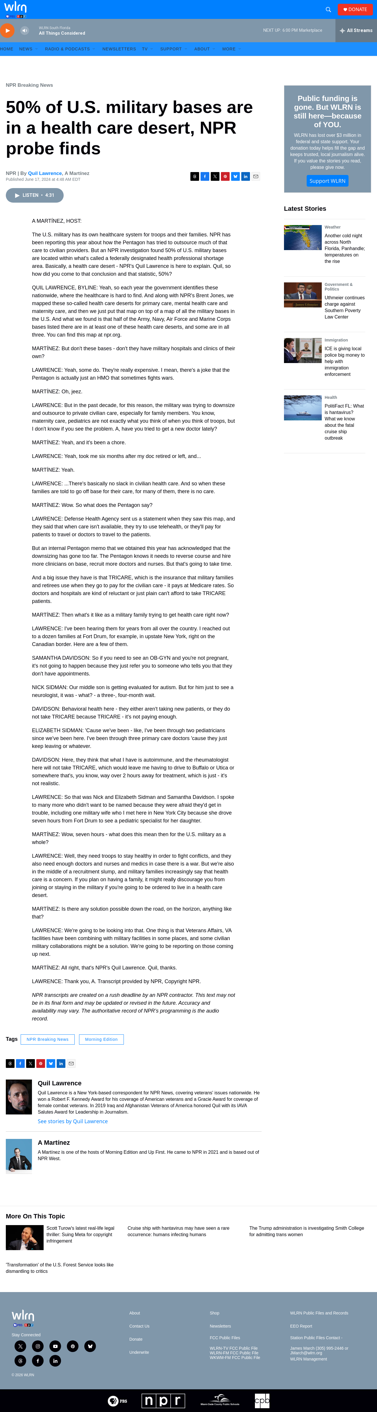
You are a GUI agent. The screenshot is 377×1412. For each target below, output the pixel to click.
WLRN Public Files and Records (319, 1325)
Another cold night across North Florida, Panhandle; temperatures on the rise (345, 260)
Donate (135, 1351)
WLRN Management (308, 1371)
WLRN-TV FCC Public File (234, 1360)
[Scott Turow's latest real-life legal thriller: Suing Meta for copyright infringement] (25, 1249)
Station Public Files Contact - (316, 1349)
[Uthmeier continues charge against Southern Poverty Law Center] (303, 306)
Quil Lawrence (45, 185)
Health (331, 409)
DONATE (361, 15)
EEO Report (301, 1338)
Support (171, 60)
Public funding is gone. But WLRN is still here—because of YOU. (327, 123)
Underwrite (139, 1364)
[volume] (25, 42)
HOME (6, 60)
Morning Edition (101, 1051)
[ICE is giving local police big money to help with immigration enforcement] (303, 362)
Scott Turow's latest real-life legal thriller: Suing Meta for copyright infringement (80, 1246)
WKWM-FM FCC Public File (235, 1369)
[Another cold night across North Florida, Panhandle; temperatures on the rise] (303, 249)
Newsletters (119, 60)
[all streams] (356, 42)
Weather (333, 238)
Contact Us (139, 1338)
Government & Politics (339, 298)
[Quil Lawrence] (19, 1108)
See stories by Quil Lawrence (73, 1132)
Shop (214, 1325)
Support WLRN (328, 192)
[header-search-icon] (330, 15)
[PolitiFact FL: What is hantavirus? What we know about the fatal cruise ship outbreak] (303, 419)
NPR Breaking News (29, 97)
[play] (7, 42)
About (202, 60)
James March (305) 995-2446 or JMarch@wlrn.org (319, 1362)
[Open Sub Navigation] (37, 60)
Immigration (336, 351)
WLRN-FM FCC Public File (234, 1365)
